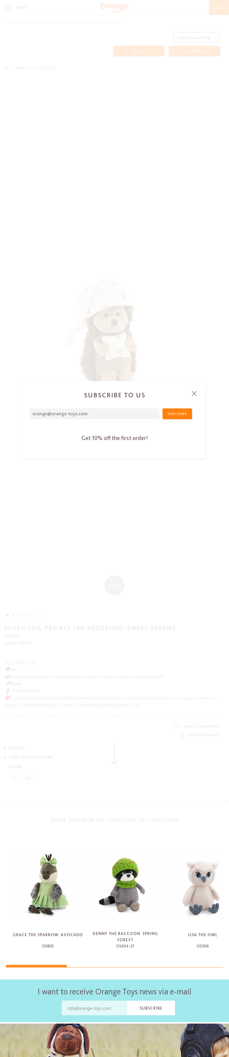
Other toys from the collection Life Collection (115, 819)
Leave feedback (200, 735)
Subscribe (151, 1008)
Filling (17, 748)
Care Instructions (31, 757)
